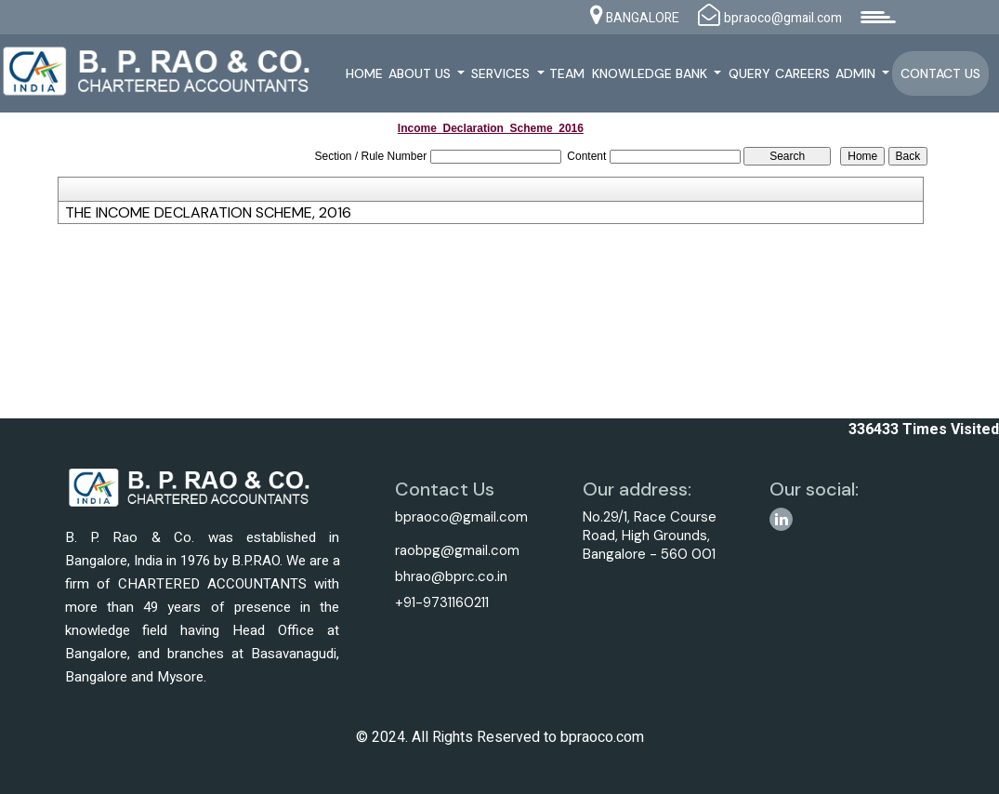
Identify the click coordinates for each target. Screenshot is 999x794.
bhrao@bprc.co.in (451, 576)
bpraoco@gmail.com (461, 517)
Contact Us (940, 73)
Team (567, 73)
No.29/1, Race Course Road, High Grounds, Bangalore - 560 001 (649, 535)
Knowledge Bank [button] (651, 73)
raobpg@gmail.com (457, 550)
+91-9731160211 (442, 602)
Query (749, 73)
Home (364, 73)
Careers (802, 73)
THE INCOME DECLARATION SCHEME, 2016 (208, 212)
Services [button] (502, 73)
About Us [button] (421, 73)
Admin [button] (857, 73)
